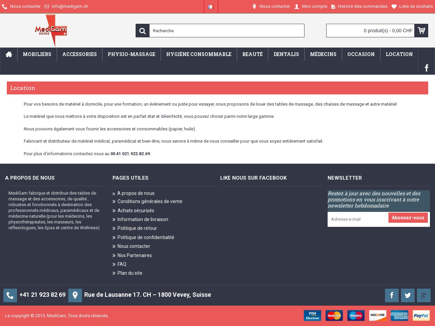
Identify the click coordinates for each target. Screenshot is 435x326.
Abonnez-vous (408, 217)
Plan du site (127, 273)
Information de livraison (140, 220)
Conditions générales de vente (147, 202)
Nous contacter (131, 246)
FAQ (119, 264)
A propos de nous (133, 194)
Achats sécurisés (133, 211)
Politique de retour (134, 228)
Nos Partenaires (132, 256)
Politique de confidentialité (143, 238)
